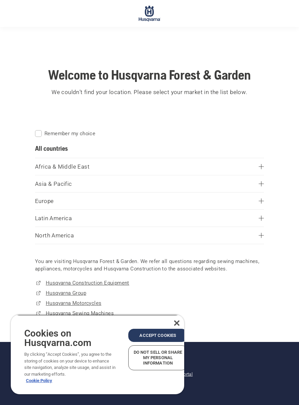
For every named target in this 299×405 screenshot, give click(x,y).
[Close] (176, 323)
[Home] (149, 13)
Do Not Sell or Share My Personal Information (158, 358)
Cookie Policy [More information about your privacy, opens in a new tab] (39, 380)
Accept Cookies (157, 335)
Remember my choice (65, 133)
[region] (97, 354)
